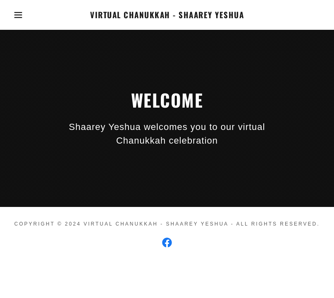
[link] (167, 15)
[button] (17, 15)
